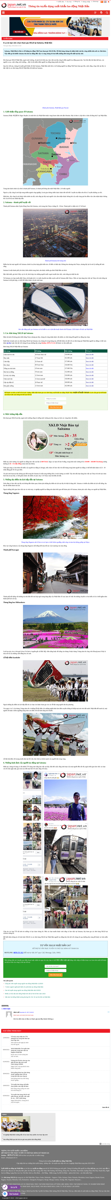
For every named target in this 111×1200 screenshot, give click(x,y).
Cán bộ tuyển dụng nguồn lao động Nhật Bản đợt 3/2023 (23, 990)
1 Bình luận (6, 1009)
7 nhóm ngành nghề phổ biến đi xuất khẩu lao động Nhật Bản (24, 987)
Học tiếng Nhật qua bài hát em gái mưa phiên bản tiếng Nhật (22, 1139)
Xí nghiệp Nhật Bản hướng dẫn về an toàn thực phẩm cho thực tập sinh (25, 1135)
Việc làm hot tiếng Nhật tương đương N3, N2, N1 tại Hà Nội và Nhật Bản (27, 997)
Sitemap (95, 1)
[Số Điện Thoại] (55, 402)
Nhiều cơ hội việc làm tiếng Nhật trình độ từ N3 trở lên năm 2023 (25, 993)
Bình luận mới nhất (19, 1015)
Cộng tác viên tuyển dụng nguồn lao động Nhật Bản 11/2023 (24, 983)
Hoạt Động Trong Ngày (12, 1031)
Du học (69, 1)
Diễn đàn (61, 1)
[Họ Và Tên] (55, 398)
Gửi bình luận (29, 1015)
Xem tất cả (105, 1107)
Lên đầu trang (106, 1144)
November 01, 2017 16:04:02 (27, 1012)
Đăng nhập (86, 1)
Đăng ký (77, 1)
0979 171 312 (18, 953)
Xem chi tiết (90, 368)
